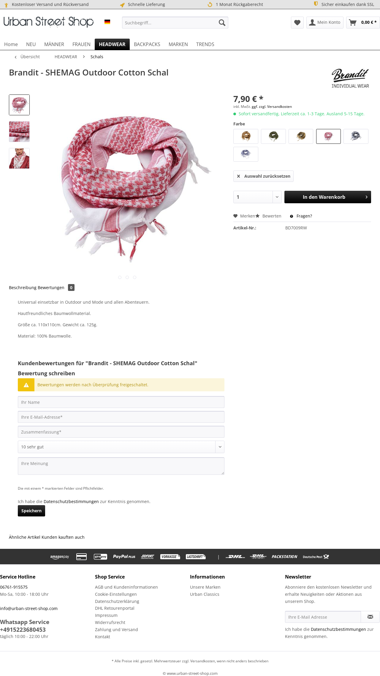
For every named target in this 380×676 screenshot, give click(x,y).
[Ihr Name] (121, 402)
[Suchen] (222, 23)
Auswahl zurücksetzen (263, 175)
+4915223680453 (23, 630)
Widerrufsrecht (110, 622)
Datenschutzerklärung (117, 601)
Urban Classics (204, 594)
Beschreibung (23, 287)
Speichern (31, 510)
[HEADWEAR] (112, 44)
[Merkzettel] (297, 23)
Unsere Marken (205, 587)
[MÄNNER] (54, 44)
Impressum (106, 615)
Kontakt (102, 636)
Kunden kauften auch (63, 537)
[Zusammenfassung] (121, 432)
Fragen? (301, 216)
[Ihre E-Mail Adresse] (323, 617)
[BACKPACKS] (147, 44)
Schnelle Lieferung (142, 4)
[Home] (11, 44)
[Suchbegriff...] (175, 23)
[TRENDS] (205, 44)
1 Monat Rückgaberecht (235, 4)
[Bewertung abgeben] (121, 447)
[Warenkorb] (363, 23)
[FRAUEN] (81, 44)
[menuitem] (175, 23)
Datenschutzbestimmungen (71, 501)
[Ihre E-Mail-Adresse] (121, 417)
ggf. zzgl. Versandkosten (272, 106)
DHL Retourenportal (114, 608)
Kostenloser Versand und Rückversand (46, 4)
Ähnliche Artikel (24, 537)
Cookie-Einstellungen (116, 594)
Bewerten (269, 216)
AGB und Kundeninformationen (126, 587)
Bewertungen (56, 287)
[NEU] (31, 44)
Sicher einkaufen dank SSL (343, 4)
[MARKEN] (178, 44)
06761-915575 (14, 587)
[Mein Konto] (324, 23)
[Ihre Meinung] (121, 466)
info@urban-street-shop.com (29, 608)
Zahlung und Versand (116, 629)
